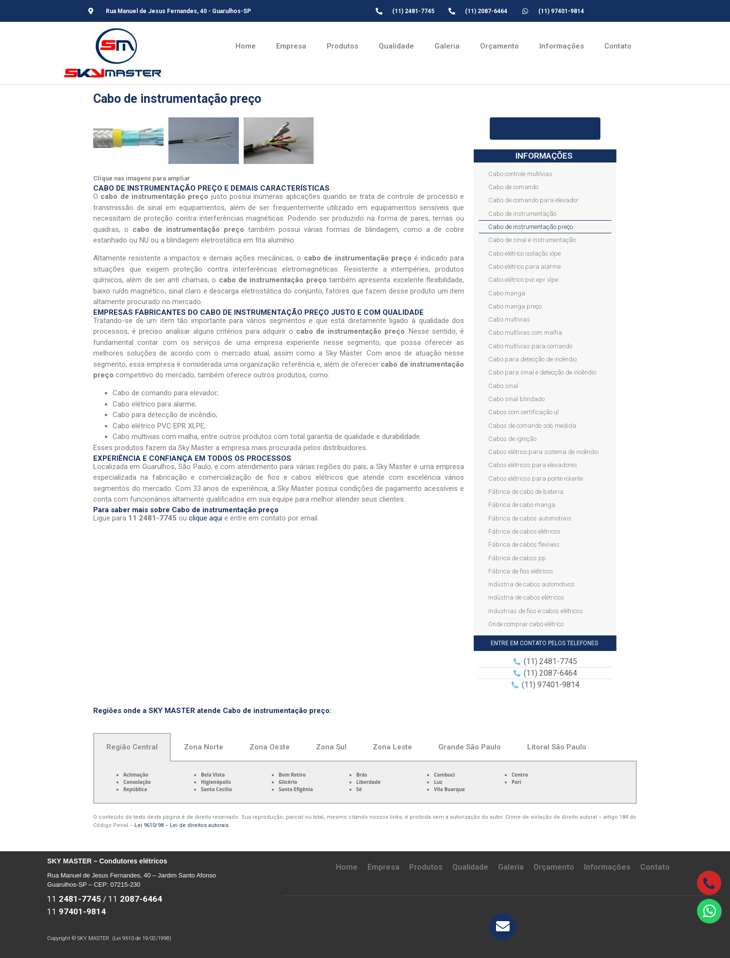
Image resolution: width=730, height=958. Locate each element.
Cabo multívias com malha (525, 332)
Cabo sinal (503, 386)
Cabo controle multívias (520, 174)
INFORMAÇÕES (544, 156)
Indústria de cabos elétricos (526, 597)
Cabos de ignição (512, 438)
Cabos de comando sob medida (532, 425)
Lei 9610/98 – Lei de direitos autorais (181, 825)
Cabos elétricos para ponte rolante (535, 478)
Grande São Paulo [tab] (469, 747)
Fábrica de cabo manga (521, 504)
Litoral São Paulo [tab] (556, 747)
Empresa (291, 46)
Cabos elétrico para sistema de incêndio (543, 451)
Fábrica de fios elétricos (520, 571)
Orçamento (499, 46)
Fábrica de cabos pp (517, 558)
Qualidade (396, 46)
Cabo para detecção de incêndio (532, 359)
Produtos (342, 46)
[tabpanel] (365, 783)
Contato (617, 46)
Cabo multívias (509, 319)
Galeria (447, 46)
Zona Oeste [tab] (269, 747)
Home (245, 46)
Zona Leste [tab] (392, 747)
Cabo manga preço (515, 306)
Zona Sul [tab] (331, 747)
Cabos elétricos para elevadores (532, 465)
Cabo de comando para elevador (533, 200)
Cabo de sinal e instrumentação (532, 240)
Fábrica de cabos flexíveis (524, 544)
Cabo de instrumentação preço (530, 226)
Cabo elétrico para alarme (524, 266)
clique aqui (205, 518)
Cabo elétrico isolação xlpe (524, 253)
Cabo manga (506, 293)
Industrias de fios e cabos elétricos (535, 611)
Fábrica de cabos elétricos (524, 531)
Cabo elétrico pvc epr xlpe (523, 279)
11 (74, 899)
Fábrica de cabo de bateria (526, 491)
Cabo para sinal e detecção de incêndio (542, 372)
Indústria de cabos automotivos (531, 584)
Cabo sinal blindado (516, 399)
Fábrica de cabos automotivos (529, 518)
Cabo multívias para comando (530, 346)
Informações (561, 46)
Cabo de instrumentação (522, 213)
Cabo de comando (513, 187)
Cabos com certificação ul (523, 412)
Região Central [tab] (132, 747)
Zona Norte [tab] (203, 747)
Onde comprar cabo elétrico (526, 624)
